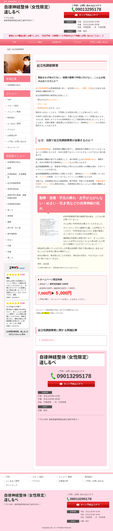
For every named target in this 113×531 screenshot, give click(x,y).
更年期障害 (12, 234)
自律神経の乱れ (47, 340)
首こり (10, 210)
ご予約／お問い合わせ (98, 42)
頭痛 (9, 252)
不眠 (9, 246)
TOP (14, 42)
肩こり (10, 258)
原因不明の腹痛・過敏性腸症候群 (16, 196)
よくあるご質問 (14, 124)
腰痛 (9, 222)
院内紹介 (11, 118)
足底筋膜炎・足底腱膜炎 (16, 175)
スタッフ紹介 (13, 106)
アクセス (77, 42)
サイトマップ (13, 147)
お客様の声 (56, 42)
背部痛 (10, 216)
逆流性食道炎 (13, 189)
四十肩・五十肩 (14, 228)
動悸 (9, 168)
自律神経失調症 (14, 204)
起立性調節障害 (14, 183)
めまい (10, 240)
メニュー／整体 (35, 42)
